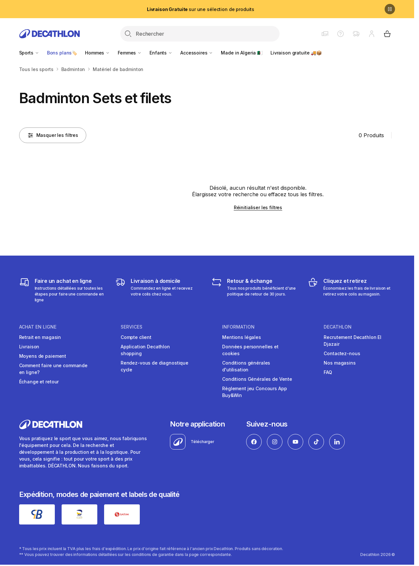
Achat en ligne (37, 327)
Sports (29, 52)
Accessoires (196, 52)
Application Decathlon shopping (145, 350)
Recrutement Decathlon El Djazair (352, 340)
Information (238, 327)
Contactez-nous (342, 353)
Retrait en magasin (40, 337)
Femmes (130, 52)
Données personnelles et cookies (250, 350)
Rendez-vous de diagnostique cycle (154, 366)
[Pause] (390, 9)
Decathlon (338, 327)
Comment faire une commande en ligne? (53, 369)
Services (131, 327)
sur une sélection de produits (200, 9)
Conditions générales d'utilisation (246, 366)
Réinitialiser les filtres (258, 207)
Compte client (136, 337)
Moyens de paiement (42, 356)
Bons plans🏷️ (62, 52)
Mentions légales (241, 337)
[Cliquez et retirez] (351, 290)
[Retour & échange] (255, 290)
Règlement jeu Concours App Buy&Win (254, 392)
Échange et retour (39, 381)
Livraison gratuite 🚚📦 (296, 52)
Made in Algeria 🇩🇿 (242, 52)
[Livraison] (158, 290)
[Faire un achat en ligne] (62, 290)
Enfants (161, 52)
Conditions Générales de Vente (257, 379)
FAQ (328, 372)
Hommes (97, 52)
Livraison (29, 346)
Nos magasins (339, 363)
